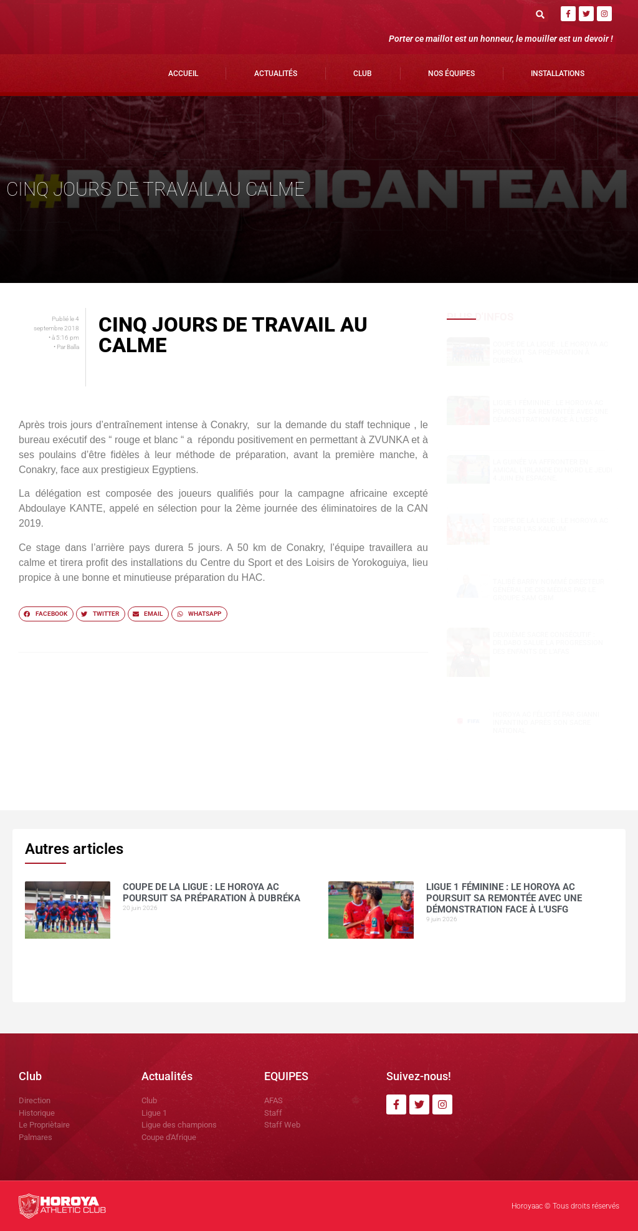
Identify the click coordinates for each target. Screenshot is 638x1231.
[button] (540, 14)
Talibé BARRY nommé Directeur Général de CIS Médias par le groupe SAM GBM (548, 590)
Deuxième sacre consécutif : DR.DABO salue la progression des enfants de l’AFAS (548, 643)
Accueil (183, 73)
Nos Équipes (451, 73)
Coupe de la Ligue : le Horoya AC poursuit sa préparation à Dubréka (550, 352)
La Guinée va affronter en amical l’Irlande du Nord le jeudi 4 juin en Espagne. (552, 470)
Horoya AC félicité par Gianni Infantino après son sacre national (546, 723)
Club (362, 73)
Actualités (275, 73)
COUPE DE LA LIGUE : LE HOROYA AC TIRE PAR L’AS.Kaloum (550, 525)
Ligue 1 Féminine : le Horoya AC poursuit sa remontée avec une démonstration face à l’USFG (550, 411)
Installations (557, 73)
